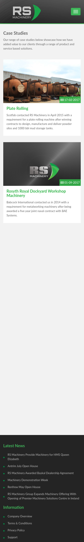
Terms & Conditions (20, 523)
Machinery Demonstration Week (28, 480)
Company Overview (20, 516)
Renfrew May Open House (24, 487)
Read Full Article (42, 97)
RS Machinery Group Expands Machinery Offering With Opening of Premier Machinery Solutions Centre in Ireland (43, 496)
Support (13, 537)
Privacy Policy (16, 530)
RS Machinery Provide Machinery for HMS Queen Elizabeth (38, 457)
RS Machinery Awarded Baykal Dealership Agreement (41, 473)
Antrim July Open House (23, 466)
